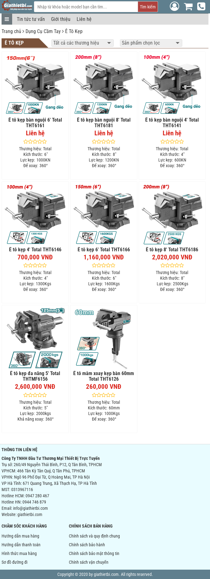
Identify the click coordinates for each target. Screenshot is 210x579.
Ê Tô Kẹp (74, 31)
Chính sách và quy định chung (94, 535)
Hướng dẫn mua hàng (20, 535)
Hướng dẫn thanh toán (21, 544)
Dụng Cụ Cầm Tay (43, 31)
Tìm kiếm (148, 6)
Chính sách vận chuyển (88, 562)
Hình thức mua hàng (19, 553)
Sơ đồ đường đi (14, 562)
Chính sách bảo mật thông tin (94, 553)
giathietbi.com (29, 514)
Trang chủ (11, 31)
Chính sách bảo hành (87, 544)
